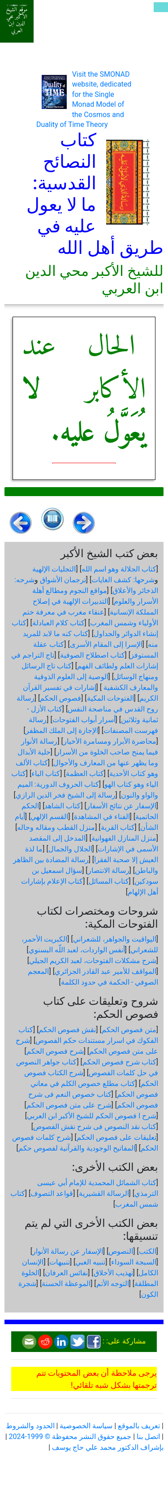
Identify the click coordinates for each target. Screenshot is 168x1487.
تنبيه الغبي (90, 1262)
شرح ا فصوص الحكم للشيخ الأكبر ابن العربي (91, 1116)
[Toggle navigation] (161, 7)
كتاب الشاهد (62, 806)
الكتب (147, 1251)
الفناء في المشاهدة (102, 816)
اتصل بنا (148, 1436)
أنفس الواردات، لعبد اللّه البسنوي (77, 950)
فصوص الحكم (60, 698)
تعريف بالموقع (139, 1426)
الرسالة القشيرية (104, 1193)
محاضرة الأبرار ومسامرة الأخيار (109, 741)
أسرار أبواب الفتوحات (84, 719)
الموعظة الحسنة (66, 1283)
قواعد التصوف (51, 1193)
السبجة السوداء (133, 1262)
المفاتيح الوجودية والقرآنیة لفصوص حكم (76, 1148)
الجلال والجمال (70, 849)
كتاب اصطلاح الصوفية (92, 655)
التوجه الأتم (112, 1283)
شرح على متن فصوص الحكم (69, 1105)
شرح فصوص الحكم (55, 1051)
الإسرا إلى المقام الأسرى (106, 644)
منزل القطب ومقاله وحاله (56, 827)
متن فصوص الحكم (129, 1029)
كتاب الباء (45, 773)
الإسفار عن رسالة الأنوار (67, 1251)
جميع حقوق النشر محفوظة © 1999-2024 (70, 1436)
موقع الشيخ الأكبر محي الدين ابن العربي (17, 20)
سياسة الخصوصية (86, 1426)
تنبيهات (59, 1262)
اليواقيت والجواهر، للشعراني (114, 939)
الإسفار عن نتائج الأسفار (121, 806)
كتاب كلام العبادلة (58, 623)
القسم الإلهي (49, 816)
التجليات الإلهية (54, 569)
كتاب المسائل (109, 881)
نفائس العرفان (66, 1273)
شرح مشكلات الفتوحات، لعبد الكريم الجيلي (92, 960)
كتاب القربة (118, 827)
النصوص (120, 1251)
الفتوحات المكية (110, 698)
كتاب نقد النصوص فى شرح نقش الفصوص (94, 1126)
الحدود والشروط (30, 1426)
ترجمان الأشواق (63, 580)
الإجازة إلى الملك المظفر (62, 730)
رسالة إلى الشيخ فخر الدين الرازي (66, 795)
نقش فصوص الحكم (67, 1029)
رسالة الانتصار (108, 870)
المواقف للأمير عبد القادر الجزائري (105, 971)
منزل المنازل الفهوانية (123, 838)
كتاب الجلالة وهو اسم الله (119, 569)
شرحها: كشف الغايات (123, 580)
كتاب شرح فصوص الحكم (119, 1062)
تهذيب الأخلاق (113, 1273)
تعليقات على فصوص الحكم (116, 1137)
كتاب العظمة (85, 773)
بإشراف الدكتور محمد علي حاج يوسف (108, 1447)
